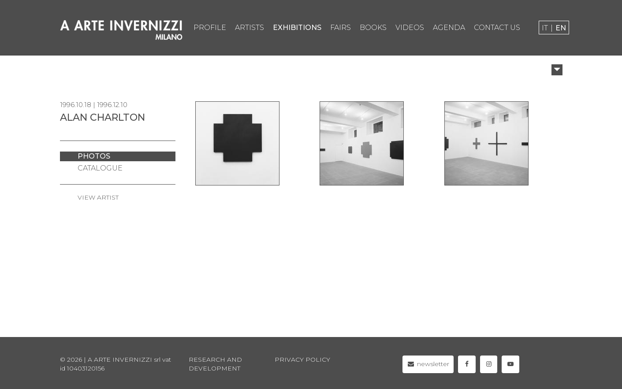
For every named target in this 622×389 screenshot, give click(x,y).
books (373, 27)
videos (409, 27)
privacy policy (302, 359)
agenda (449, 27)
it (545, 28)
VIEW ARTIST (98, 197)
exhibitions (297, 27)
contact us (497, 27)
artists (249, 27)
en (560, 28)
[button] (556, 69)
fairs (340, 27)
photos (94, 156)
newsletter (428, 364)
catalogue (100, 168)
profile (210, 27)
